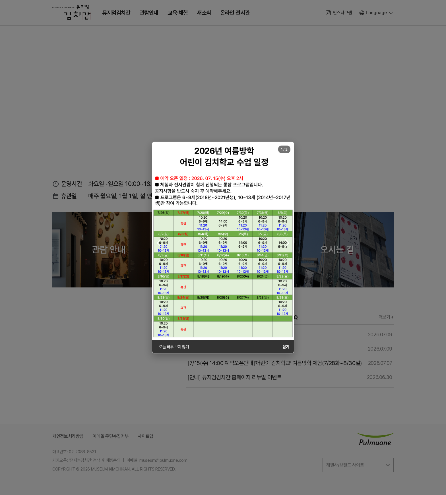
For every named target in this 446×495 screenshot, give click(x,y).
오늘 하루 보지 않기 (174, 346)
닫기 (285, 346)
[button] (159, 243)
